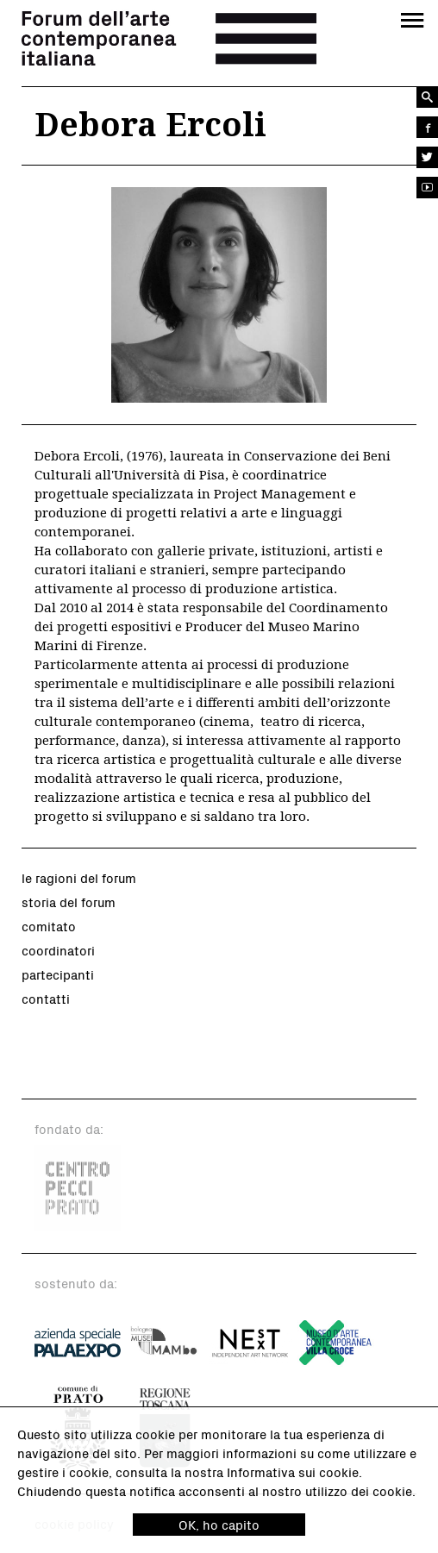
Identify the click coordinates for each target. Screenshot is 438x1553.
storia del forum (69, 902)
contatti (46, 998)
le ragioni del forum (79, 877)
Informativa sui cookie (293, 1472)
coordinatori (58, 950)
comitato (49, 926)
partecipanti (58, 974)
